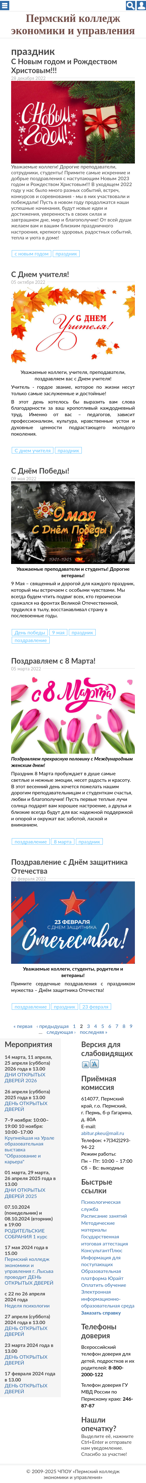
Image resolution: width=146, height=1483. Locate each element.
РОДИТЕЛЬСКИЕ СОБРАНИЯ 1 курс (26, 1233)
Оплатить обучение (103, 1285)
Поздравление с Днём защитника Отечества (69, 866)
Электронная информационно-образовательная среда (107, 1298)
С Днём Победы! (40, 470)
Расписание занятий (104, 1216)
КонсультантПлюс (101, 1250)
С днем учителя (33, 450)
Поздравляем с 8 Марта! (53, 660)
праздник (66, 253)
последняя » (93, 1032)
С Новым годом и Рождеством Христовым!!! (64, 66)
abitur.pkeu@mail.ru (102, 1133)
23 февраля (95, 1006)
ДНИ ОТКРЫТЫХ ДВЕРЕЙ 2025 (25, 1193)
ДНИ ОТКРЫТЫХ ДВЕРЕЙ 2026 (25, 1077)
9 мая (58, 632)
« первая (23, 1026)
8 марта (62, 841)
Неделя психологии (27, 1305)
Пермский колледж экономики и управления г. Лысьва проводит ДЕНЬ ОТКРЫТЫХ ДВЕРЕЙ (29, 1271)
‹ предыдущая (53, 1026)
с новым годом (31, 253)
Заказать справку (101, 1312)
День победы (30, 632)
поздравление (31, 640)
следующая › (61, 1032)
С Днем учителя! (40, 274)
